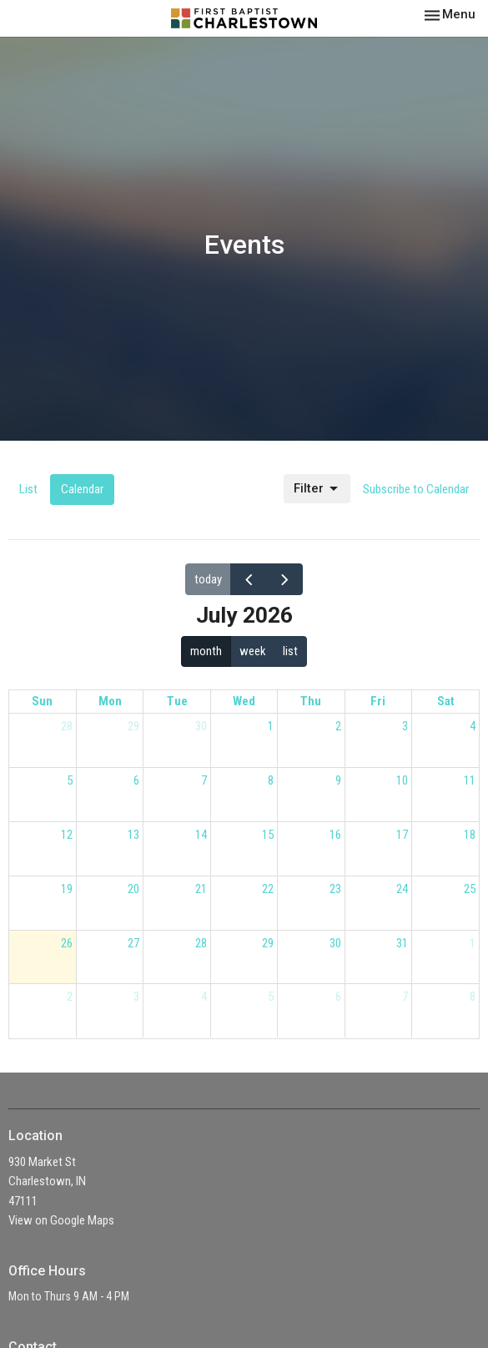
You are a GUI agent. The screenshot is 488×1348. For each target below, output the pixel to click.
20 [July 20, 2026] (133, 888)
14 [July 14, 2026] (201, 834)
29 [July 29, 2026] (268, 943)
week (252, 651)
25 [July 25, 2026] (469, 888)
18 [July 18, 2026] (469, 834)
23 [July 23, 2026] (335, 888)
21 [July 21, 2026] (201, 888)
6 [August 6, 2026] (338, 996)
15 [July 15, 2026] (268, 834)
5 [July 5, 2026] (70, 780)
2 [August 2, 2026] (70, 996)
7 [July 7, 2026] (204, 780)
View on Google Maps (61, 1220)
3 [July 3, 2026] (405, 726)
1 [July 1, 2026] (271, 726)
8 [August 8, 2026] (472, 996)
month (206, 651)
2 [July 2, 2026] (338, 726)
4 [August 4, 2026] (204, 996)
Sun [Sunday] (42, 701)
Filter (317, 489)
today (208, 579)
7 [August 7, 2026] (405, 996)
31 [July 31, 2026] (402, 943)
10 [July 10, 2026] (402, 780)
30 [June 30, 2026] (201, 726)
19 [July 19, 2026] (67, 888)
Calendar (82, 489)
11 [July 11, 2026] (469, 780)
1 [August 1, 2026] (472, 943)
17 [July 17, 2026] (402, 834)
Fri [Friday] (377, 701)
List (28, 489)
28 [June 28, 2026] (67, 726)
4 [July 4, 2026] (472, 726)
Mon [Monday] (110, 701)
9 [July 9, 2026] (338, 780)
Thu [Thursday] (310, 701)
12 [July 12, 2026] (67, 834)
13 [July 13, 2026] (133, 834)
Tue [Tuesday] (177, 701)
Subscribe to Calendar (416, 489)
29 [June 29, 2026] (133, 726)
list (290, 651)
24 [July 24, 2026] (402, 888)
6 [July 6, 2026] (136, 780)
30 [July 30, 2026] (335, 943)
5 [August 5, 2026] (271, 996)
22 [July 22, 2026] (268, 888)
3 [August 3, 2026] (136, 996)
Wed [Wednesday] (244, 701)
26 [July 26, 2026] (67, 943)
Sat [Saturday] (446, 701)
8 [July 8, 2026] (271, 780)
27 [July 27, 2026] (133, 943)
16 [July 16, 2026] (335, 834)
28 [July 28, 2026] (201, 943)
